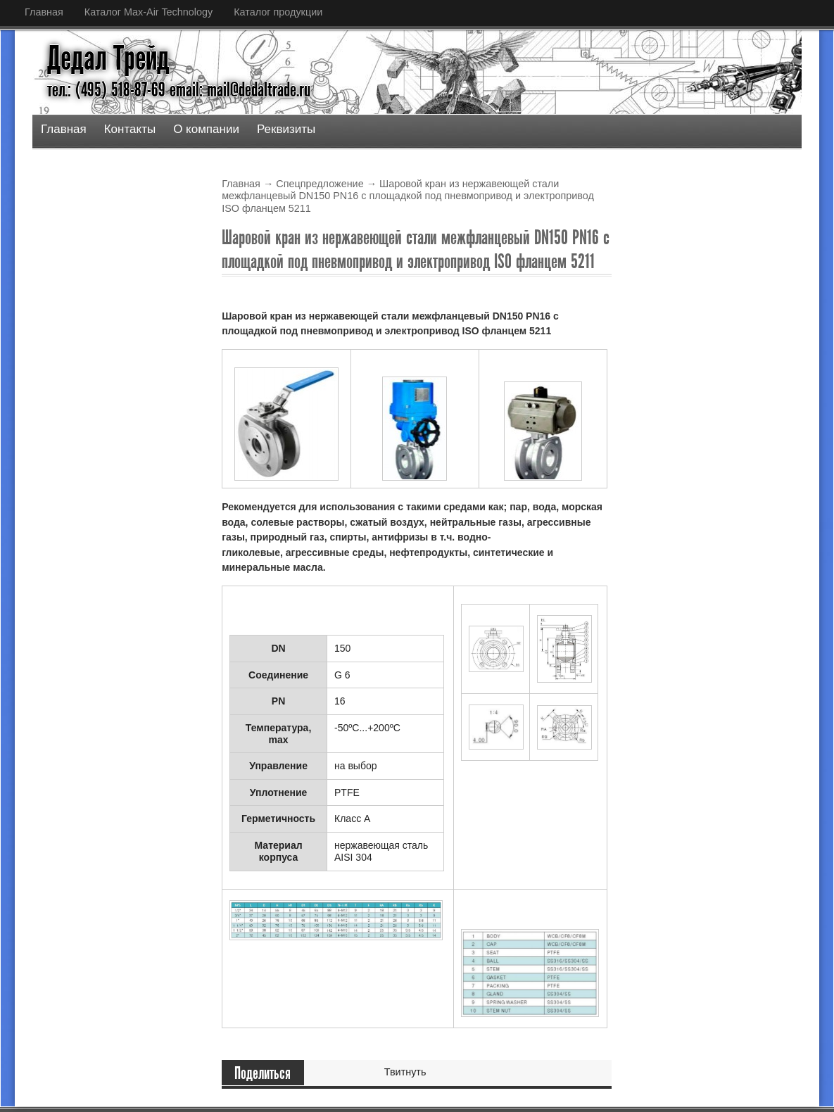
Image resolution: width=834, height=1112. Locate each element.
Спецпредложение (319, 183)
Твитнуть (405, 1072)
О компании (206, 129)
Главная (44, 12)
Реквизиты (286, 129)
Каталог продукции (278, 12)
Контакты (130, 129)
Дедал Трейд (108, 58)
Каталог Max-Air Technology (148, 12)
